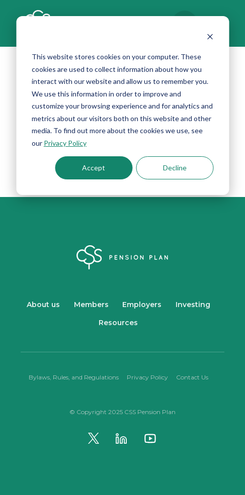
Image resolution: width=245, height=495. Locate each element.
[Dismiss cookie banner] (209, 38)
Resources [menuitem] (118, 322)
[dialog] (122, 105)
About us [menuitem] (43, 304)
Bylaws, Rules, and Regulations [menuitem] (74, 377)
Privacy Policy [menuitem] (147, 377)
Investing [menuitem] (193, 304)
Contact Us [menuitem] (192, 377)
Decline (175, 167)
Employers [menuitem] (141, 304)
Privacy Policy (65, 143)
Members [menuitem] (91, 304)
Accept (93, 167)
